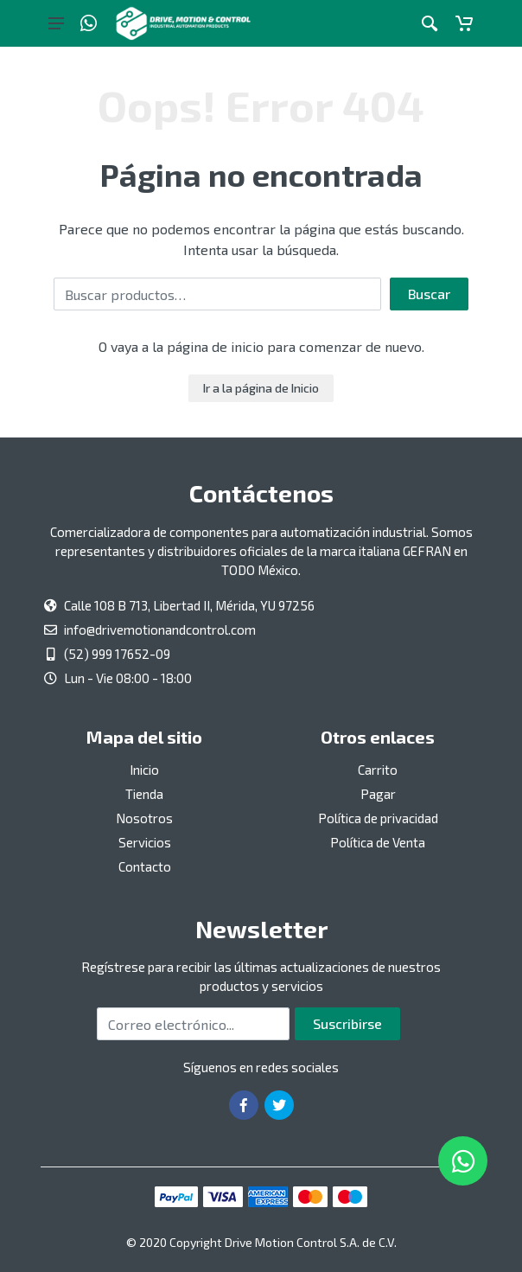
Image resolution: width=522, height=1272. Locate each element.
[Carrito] (464, 23)
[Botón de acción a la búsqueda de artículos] (429, 23)
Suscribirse (347, 1023)
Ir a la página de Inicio (261, 387)
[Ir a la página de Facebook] (243, 1105)
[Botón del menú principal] (56, 23)
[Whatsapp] (88, 23)
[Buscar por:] (217, 294)
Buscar (429, 293)
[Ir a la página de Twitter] (279, 1105)
